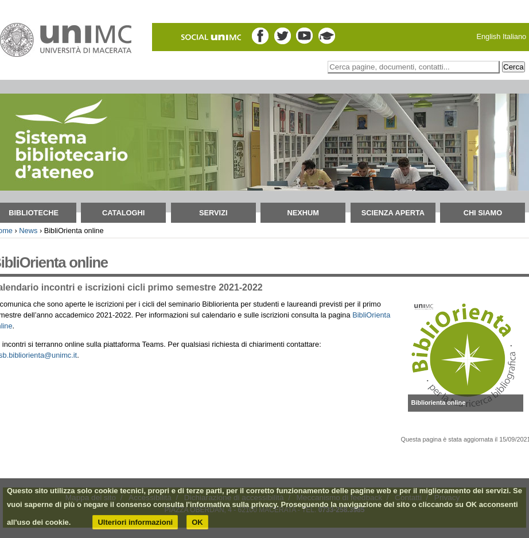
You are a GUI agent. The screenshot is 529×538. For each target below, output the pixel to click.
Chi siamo (483, 212)
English (488, 36)
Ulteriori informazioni (135, 522)
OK (197, 522)
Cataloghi (123, 212)
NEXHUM (303, 212)
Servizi (213, 212)
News (28, 230)
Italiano (514, 36)
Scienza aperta (393, 212)
